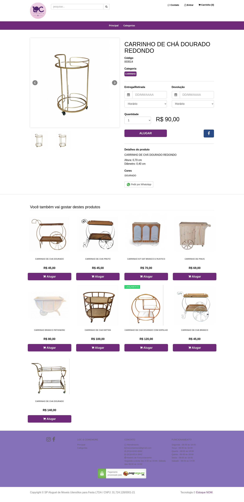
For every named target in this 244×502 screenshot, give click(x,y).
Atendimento (131, 444)
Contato (173, 5)
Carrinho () (206, 5)
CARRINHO (130, 74)
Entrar (188, 5)
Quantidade (131, 114)
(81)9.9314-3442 (134, 454)
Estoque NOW (204, 492)
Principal (113, 25)
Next (114, 82)
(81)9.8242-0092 (134, 451)
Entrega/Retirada (134, 87)
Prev (35, 82)
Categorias (129, 25)
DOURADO (130, 175)
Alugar (145, 133)
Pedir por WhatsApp (139, 184)
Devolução (178, 87)
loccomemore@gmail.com (139, 448)
